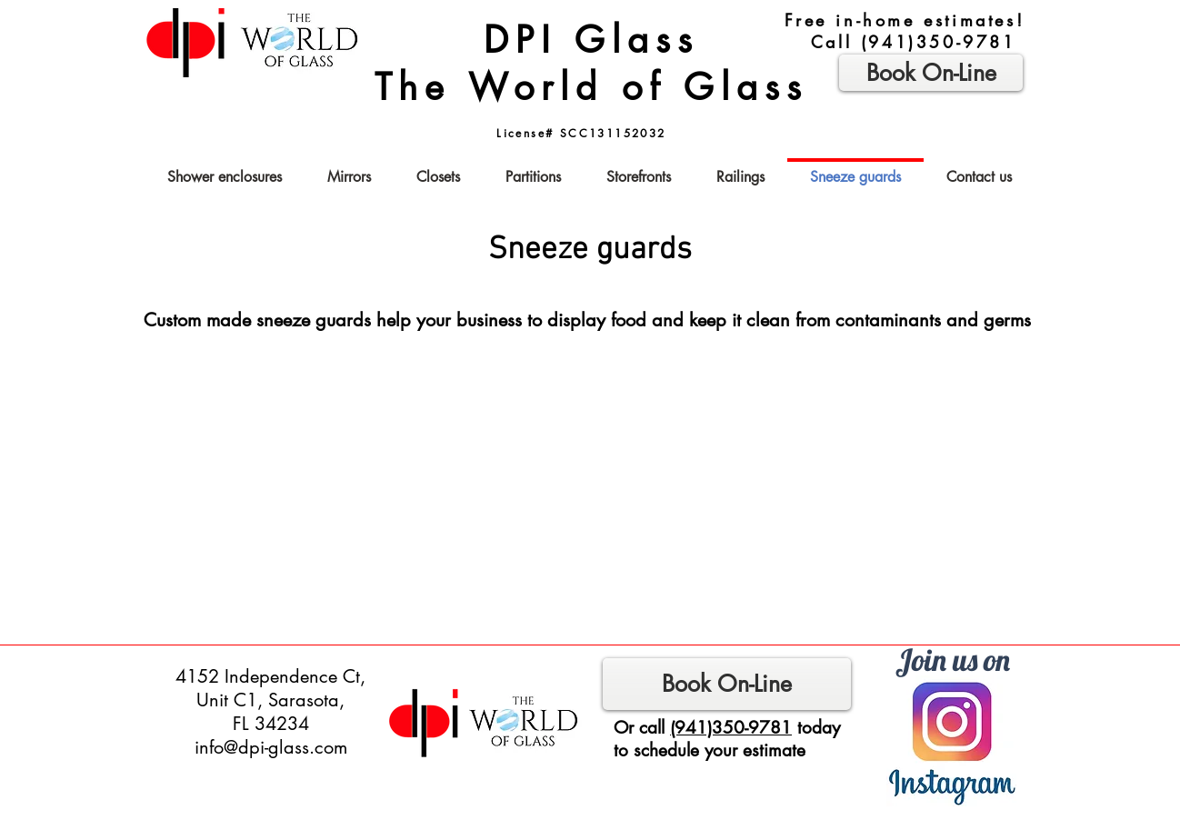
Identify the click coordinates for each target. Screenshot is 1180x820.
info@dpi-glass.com (271, 747)
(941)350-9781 (938, 42)
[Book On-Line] (727, 684)
